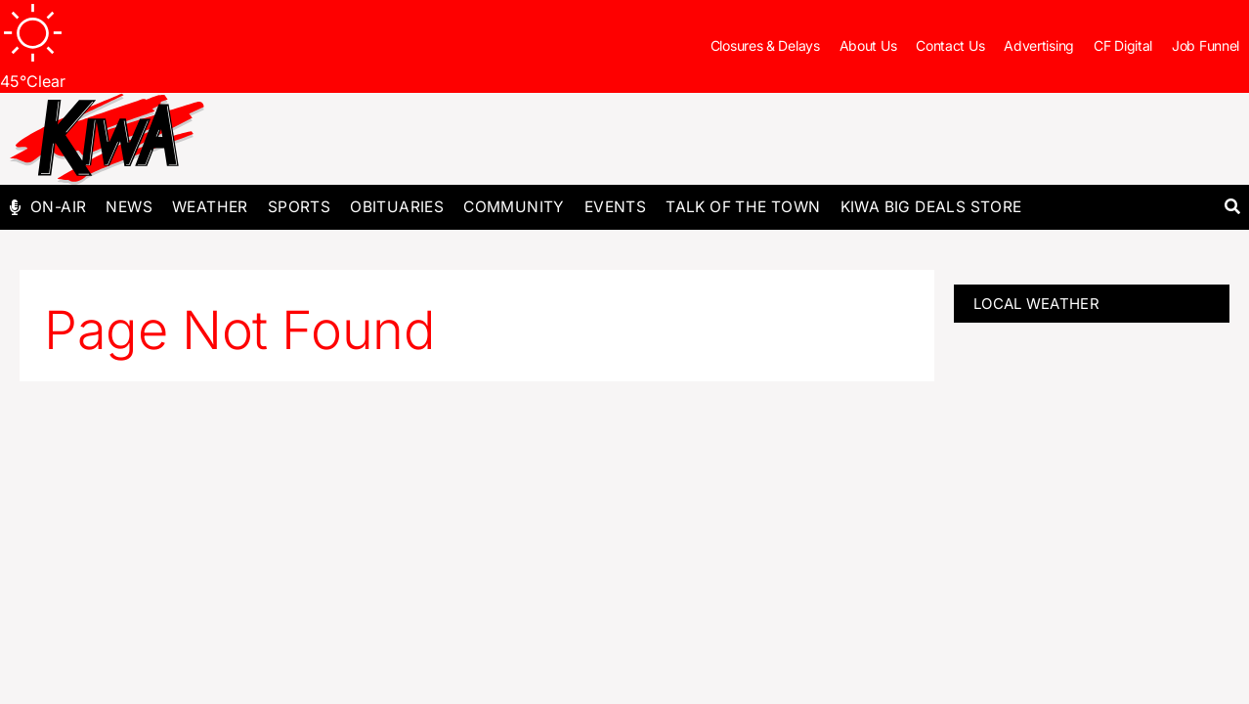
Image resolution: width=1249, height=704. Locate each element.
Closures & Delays (765, 45)
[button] (1232, 208)
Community (514, 207)
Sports (299, 207)
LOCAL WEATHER (1036, 303)
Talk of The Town (743, 207)
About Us (868, 45)
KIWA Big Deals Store (931, 207)
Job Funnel (1205, 45)
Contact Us (950, 45)
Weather (210, 207)
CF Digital (1123, 45)
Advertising (1039, 45)
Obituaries (397, 207)
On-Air (58, 207)
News (129, 207)
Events (615, 207)
